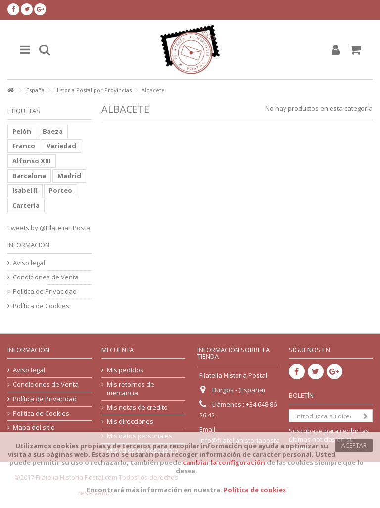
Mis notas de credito (137, 407)
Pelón (21, 131)
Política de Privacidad (45, 291)
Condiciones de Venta (46, 277)
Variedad (61, 145)
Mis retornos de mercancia (130, 388)
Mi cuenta (117, 349)
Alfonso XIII (31, 160)
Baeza (53, 131)
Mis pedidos (125, 370)
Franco (23, 145)
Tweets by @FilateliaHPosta (48, 227)
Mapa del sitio (34, 427)
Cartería (26, 205)
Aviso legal (29, 263)
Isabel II (25, 190)
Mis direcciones (130, 421)
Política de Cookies (41, 306)
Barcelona (29, 175)
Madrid (69, 175)
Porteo (60, 190)
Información (28, 244)
